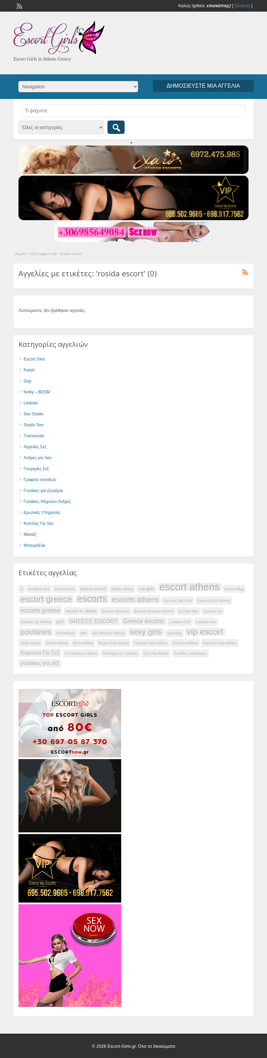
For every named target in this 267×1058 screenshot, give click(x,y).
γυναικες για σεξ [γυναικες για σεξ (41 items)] (40, 663)
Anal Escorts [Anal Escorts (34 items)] (64, 589)
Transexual (34, 435)
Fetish (29, 370)
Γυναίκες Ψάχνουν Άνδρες (47, 501)
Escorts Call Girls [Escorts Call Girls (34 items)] (178, 601)
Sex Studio (33, 414)
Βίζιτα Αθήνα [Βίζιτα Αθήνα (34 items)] (83, 643)
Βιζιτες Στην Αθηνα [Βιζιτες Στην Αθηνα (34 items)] (114, 643)
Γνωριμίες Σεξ (36, 468)
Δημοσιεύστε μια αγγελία (203, 86)
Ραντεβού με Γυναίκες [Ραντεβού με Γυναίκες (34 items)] (120, 653)
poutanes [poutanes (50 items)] (36, 632)
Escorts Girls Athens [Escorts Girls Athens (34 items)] (213, 601)
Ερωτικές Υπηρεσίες (42, 512)
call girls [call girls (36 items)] (146, 589)
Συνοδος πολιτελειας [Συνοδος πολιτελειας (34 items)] (190, 653)
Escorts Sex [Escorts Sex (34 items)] (188, 611)
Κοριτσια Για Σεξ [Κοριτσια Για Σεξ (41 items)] (40, 653)
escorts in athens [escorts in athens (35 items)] (81, 611)
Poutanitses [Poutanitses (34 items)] (65, 633)
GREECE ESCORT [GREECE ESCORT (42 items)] (93, 621)
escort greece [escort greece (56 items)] (46, 599)
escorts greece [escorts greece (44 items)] (40, 610)
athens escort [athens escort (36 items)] (93, 589)
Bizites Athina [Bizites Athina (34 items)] (122, 589)
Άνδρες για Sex (37, 457)
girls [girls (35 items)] (60, 621)
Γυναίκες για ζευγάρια (43, 490)
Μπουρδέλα (34, 545)
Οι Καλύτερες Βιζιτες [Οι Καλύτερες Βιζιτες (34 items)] (81, 653)
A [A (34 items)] (22, 589)
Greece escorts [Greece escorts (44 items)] (143, 621)
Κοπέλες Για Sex (39, 523)
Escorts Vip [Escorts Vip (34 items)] (212, 611)
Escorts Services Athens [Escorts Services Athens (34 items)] (154, 611)
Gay (27, 381)
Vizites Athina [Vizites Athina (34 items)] (57, 643)
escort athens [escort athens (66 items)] (190, 587)
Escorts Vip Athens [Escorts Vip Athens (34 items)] (36, 622)
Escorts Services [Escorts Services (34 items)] (115, 611)
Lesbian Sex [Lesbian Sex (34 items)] (206, 622)
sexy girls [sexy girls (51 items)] (146, 632)
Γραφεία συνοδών (40, 479)
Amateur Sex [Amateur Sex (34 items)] (38, 589)
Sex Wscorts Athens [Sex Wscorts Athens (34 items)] (108, 633)
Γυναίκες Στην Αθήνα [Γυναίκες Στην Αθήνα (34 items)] (150, 643)
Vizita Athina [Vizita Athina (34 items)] (30, 643)
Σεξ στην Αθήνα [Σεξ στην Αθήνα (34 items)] (155, 653)
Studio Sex (33, 425)
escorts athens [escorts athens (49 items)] (135, 599)
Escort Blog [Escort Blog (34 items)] (234, 589)
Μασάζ (30, 534)
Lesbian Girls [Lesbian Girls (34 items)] (180, 622)
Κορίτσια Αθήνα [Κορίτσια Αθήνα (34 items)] (185, 643)
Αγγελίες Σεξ (35, 446)
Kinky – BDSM (37, 392)
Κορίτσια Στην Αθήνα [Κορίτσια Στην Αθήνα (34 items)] (220, 643)
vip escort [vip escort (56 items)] (205, 632)
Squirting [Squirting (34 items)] (174, 633)
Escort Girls (34, 359)
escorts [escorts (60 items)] (92, 599)
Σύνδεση (242, 5)
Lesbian (31, 403)
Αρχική (20, 254)
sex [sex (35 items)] (83, 633)
